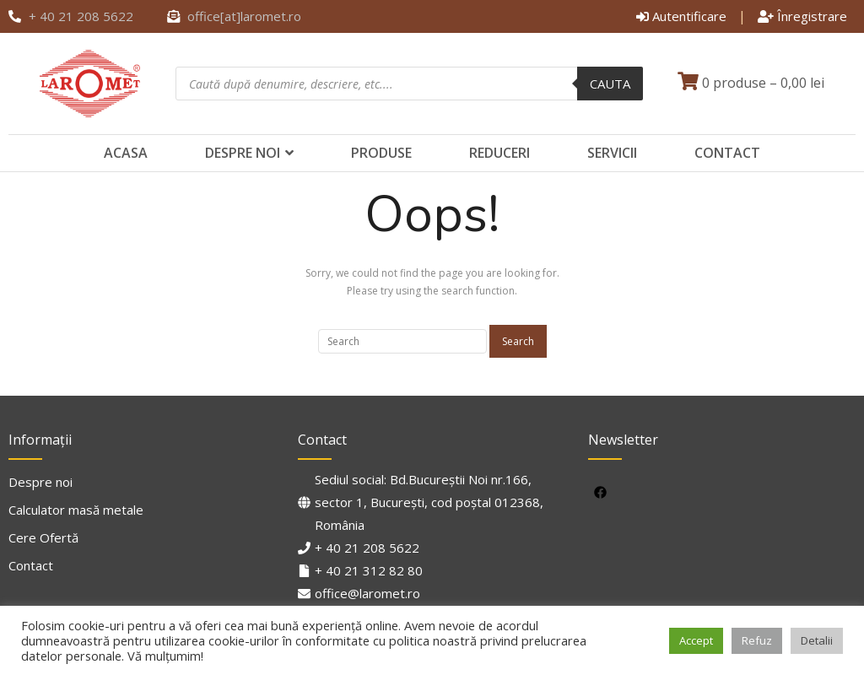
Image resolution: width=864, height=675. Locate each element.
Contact (727, 152)
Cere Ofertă (43, 537)
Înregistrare (802, 16)
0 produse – (751, 82)
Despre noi (242, 152)
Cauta (610, 83)
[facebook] (603, 491)
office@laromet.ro (367, 593)
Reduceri (499, 152)
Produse (381, 152)
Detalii (817, 640)
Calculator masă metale (75, 509)
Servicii (612, 152)
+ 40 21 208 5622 (367, 547)
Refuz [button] (757, 640)
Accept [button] (696, 640)
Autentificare (681, 16)
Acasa (126, 152)
